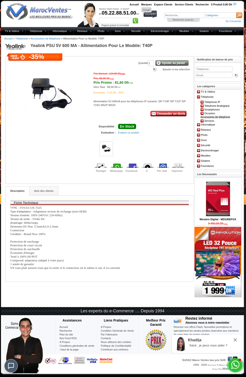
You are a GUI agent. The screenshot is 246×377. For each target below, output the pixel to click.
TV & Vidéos (12, 31)
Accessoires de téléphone (45, 38)
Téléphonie (36, 31)
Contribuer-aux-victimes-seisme (115, 351)
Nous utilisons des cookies (116, 342)
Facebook (132, 170)
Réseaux (82, 31)
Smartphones (212, 109)
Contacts (106, 338)
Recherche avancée (183, 20)
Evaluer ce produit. (129, 132)
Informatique (59, 31)
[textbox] (184, 15)
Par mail (162, 170)
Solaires (204, 31)
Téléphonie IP (212, 102)
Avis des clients (44, 190)
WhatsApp (116, 170)
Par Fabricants (109, 334)
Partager (101, 170)
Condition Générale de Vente (117, 330)
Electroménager (160, 31)
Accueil (8, 38)
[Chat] (11, 366)
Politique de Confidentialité (116, 345)
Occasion (209, 113)
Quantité (143, 63)
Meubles (184, 31)
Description (17, 190)
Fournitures (225, 31)
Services (209, 120)
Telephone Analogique (217, 105)
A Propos (106, 327)
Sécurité (135, 31)
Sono (118, 31)
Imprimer (177, 170)
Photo (101, 31)
